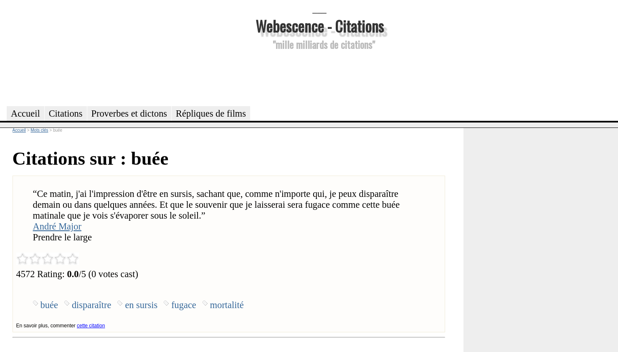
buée (49, 305)
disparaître (91, 305)
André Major (57, 226)
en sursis (141, 305)
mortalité (227, 305)
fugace (183, 305)
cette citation (91, 326)
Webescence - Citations (320, 26)
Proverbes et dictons (129, 113)
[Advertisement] (319, 77)
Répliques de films (211, 113)
